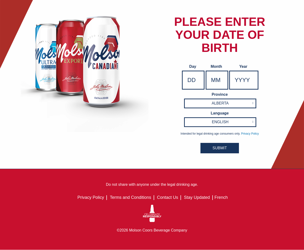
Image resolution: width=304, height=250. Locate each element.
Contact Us (167, 197)
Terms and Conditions (130, 197)
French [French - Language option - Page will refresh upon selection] (221, 197)
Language (220, 113)
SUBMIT (220, 148)
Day (192, 66)
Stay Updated (197, 197)
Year (243, 66)
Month (216, 66)
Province (220, 94)
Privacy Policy (90, 197)
